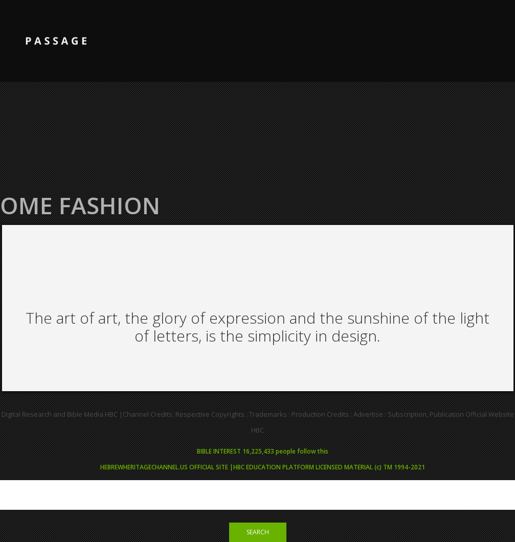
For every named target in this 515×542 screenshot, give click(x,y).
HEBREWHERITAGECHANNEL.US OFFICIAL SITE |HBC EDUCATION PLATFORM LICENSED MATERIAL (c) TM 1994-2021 (262, 467)
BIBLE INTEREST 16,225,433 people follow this (262, 451)
